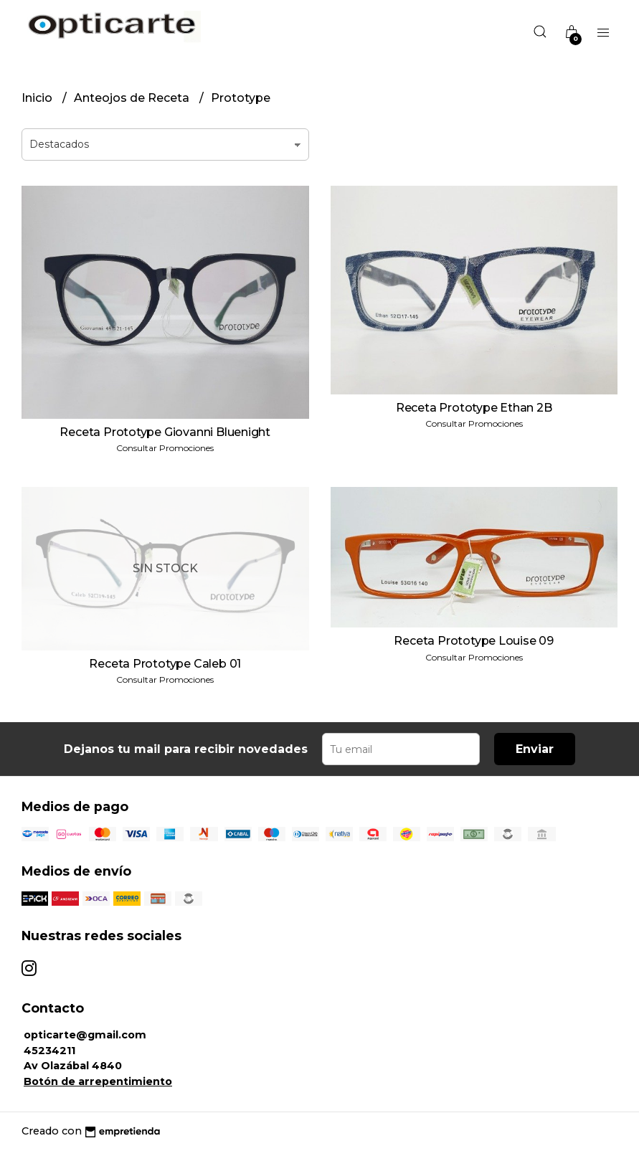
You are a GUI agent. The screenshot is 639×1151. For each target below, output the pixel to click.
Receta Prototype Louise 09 (474, 641)
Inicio (38, 98)
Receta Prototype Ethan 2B (474, 408)
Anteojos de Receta (133, 98)
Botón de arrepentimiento (98, 1081)
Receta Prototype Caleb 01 (165, 664)
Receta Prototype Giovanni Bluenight (165, 432)
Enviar (535, 749)
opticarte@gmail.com (85, 1034)
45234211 (49, 1050)
